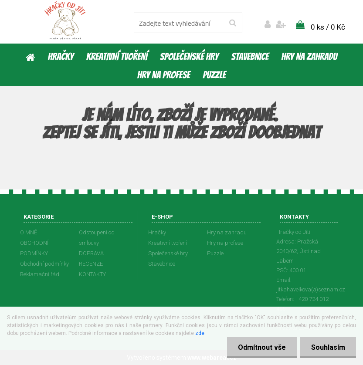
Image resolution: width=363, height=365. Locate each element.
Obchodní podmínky (44, 263)
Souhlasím (328, 347)
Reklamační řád (39, 274)
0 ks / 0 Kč (328, 27)
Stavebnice (249, 56)
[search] (232, 23)
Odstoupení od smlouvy (97, 237)
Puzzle (214, 75)
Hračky (60, 56)
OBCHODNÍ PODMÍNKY (34, 248)
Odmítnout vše (262, 347)
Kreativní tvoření (116, 56)
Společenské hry (189, 56)
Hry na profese (163, 75)
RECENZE (91, 263)
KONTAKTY (92, 274)
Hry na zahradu (309, 56)
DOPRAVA (91, 253)
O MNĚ (28, 232)
